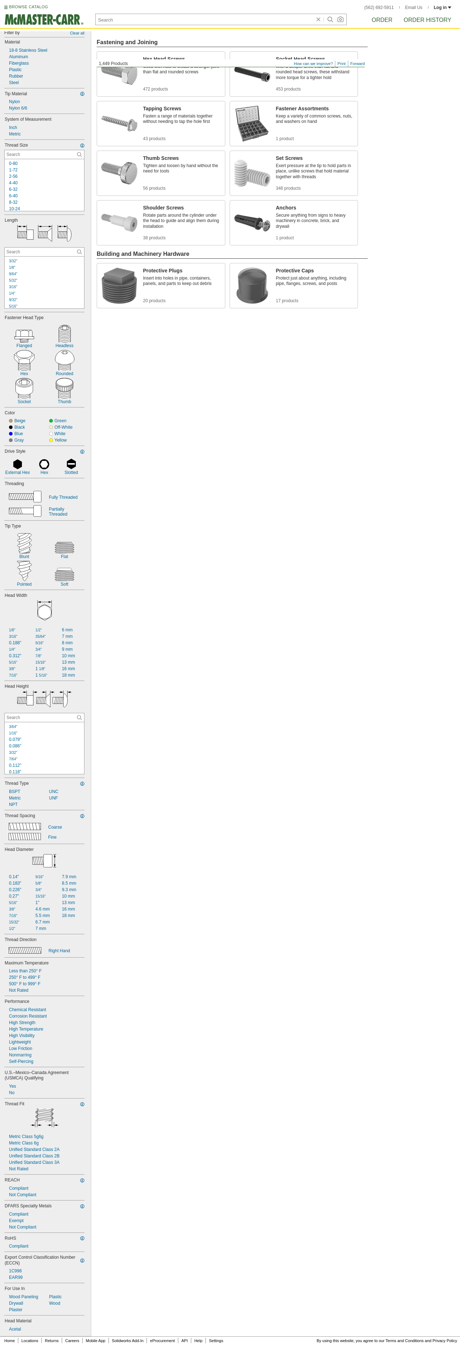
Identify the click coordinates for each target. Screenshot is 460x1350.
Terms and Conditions (405, 1341)
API (184, 1341)
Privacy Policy (445, 1341)
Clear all (77, 33)
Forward (357, 63)
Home (9, 1341)
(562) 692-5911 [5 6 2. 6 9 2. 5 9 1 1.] (379, 7)
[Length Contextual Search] (44, 252)
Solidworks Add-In (127, 1341)
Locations (30, 1341)
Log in (442, 7)
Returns (52, 1341)
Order (382, 20)
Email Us (413, 7)
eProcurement (162, 1341)
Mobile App (95, 1341)
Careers (72, 1341)
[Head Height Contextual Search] (44, 717)
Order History (427, 20)
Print (341, 63)
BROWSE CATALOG (28, 7)
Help (198, 1341)
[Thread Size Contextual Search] (44, 154)
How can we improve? (313, 63)
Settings (216, 1341)
